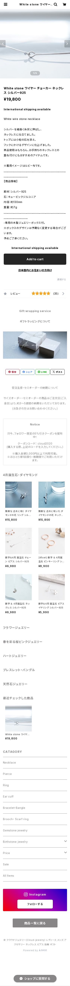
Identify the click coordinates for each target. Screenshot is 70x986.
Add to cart (35, 259)
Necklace (9, 762)
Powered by (35, 950)
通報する (61, 279)
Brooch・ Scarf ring (16, 819)
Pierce (7, 773)
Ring (6, 785)
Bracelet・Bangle (14, 807)
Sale (6, 864)
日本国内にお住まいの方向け (35, 270)
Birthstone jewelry (15, 841)
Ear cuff (8, 796)
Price (6, 853)
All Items (8, 875)
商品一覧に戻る (35, 923)
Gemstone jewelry (15, 830)
